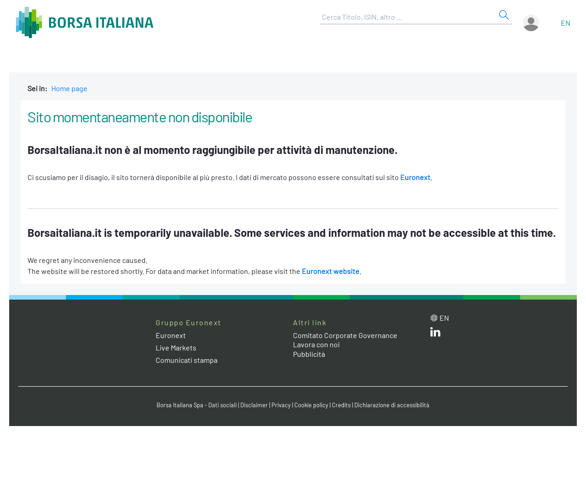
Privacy (281, 405)
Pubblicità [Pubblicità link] (309, 354)
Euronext (415, 177)
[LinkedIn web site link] (435, 333)
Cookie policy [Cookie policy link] (311, 405)
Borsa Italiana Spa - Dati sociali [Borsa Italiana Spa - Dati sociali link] (197, 405)
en (565, 22)
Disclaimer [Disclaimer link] (254, 405)
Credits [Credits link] (341, 405)
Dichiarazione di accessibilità (391, 405)
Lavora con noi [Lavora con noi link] (316, 344)
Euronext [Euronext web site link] (171, 335)
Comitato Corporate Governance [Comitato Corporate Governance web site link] (345, 335)
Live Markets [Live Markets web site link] (176, 347)
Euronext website (330, 271)
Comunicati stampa (186, 359)
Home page (69, 88)
